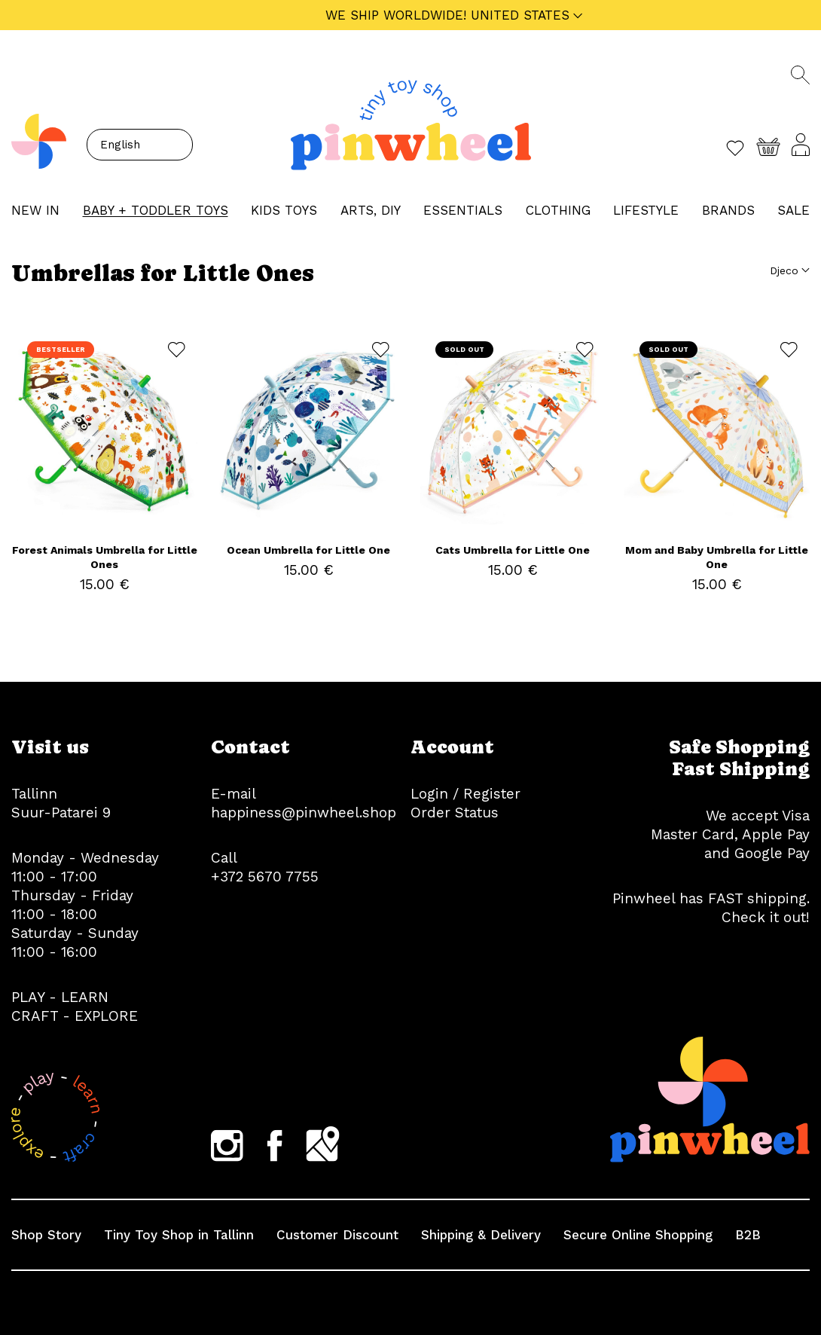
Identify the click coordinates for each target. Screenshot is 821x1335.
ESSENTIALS (462, 210)
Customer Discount (337, 1234)
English (120, 144)
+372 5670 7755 (265, 876)
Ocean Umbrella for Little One (308, 550)
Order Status (454, 812)
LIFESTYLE (646, 210)
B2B (748, 1234)
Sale (793, 210)
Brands (728, 210)
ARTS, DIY (370, 210)
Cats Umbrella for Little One (512, 550)
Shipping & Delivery (481, 1234)
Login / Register (465, 793)
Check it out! (766, 917)
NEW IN (35, 210)
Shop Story (46, 1234)
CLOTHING (558, 210)
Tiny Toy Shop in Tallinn (179, 1234)
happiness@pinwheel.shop (303, 812)
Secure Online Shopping (638, 1234)
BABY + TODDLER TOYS (155, 210)
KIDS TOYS (284, 210)
